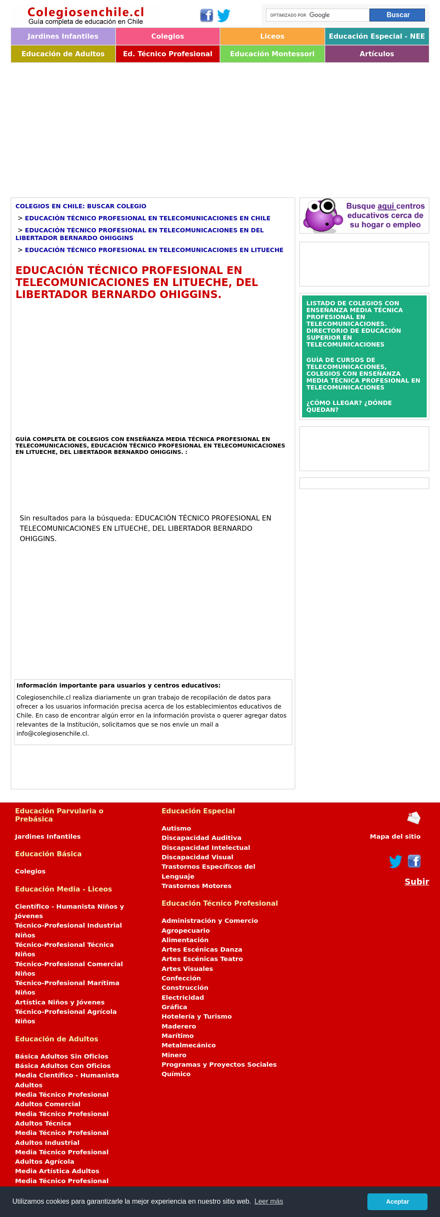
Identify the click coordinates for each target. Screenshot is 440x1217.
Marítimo (178, 1036)
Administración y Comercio (210, 921)
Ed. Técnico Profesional (167, 54)
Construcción (185, 988)
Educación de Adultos (63, 54)
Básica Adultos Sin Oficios (61, 1056)
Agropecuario (186, 930)
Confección (181, 978)
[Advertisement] (220, 127)
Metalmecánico (189, 1045)
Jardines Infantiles (63, 36)
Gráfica (174, 1007)
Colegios (167, 36)
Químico (176, 1074)
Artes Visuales (187, 969)
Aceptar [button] (397, 1201)
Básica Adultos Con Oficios (63, 1066)
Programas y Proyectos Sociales (219, 1064)
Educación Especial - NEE (377, 36)
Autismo (176, 828)
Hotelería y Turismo (197, 1016)
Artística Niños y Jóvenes (60, 1002)
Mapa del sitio (395, 836)
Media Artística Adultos (57, 1171)
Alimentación (185, 940)
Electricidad (183, 997)
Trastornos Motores (197, 886)
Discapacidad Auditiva (201, 838)
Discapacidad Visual (197, 857)
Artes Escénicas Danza (202, 949)
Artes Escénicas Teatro (202, 959)
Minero (174, 1055)
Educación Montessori (272, 54)
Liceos (272, 36)
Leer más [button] (268, 1201)
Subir (417, 882)
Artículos (377, 54)
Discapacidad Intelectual (206, 848)
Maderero (179, 1026)
